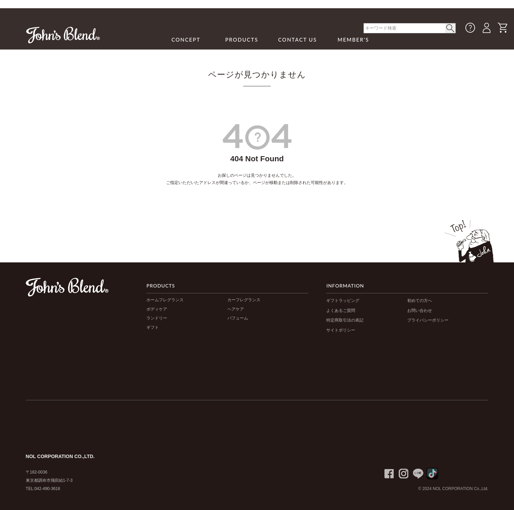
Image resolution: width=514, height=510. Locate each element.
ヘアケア (235, 309)
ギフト (152, 327)
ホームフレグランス (165, 299)
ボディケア (156, 309)
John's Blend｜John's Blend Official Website (63, 35)
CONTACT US (297, 39)
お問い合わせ (419, 310)
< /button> (450, 28)
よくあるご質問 (340, 310)
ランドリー (156, 318)
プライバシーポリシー (428, 320)
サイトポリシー (340, 330)
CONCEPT (186, 39)
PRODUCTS (241, 39)
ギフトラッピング (342, 300)
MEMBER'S (353, 39)
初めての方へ (419, 300)
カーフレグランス (243, 299)
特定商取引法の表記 (344, 320)
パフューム (237, 318)
